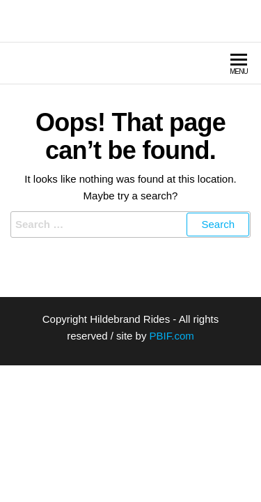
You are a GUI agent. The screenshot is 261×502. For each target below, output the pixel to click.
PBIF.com (172, 336)
